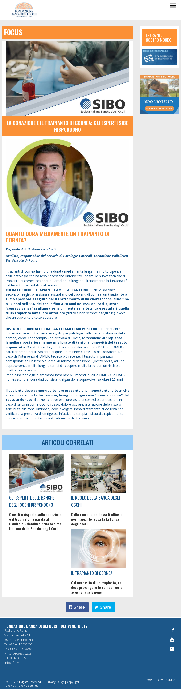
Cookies (11, 685)
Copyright (73, 682)
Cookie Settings (28, 685)
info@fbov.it (12, 663)
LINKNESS (169, 680)
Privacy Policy (55, 682)
